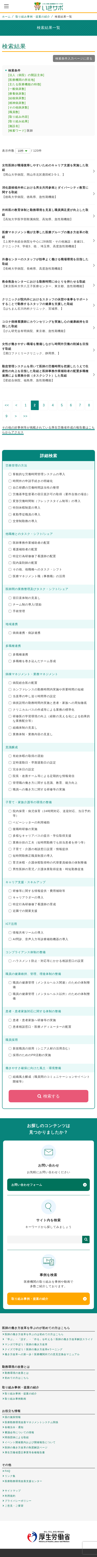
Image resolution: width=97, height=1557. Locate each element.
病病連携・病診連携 (25, 632)
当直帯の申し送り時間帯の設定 (32, 696)
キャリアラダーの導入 (26, 897)
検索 (86, 1239)
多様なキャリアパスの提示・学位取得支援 (40, 835)
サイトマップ (13, 1490)
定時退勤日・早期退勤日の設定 (32, 762)
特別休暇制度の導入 (25, 507)
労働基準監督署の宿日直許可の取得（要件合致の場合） (49, 494)
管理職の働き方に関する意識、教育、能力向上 (43, 782)
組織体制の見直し (23, 727)
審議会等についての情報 (19, 1432)
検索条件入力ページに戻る (73, 58)
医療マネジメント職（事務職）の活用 (37, 576)
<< (7, 405)
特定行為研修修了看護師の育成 (32, 904)
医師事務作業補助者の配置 (29, 542)
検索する (48, 1096)
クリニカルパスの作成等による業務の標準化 (42, 709)
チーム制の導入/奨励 (25, 604)
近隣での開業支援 (23, 910)
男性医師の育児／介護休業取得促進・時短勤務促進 (46, 869)
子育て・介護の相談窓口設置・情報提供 (38, 849)
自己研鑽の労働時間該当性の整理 (34, 487)
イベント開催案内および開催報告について (30, 1442)
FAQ (7, 1471)
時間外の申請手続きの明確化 (31, 481)
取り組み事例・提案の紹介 (32, 16)
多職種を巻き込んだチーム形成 (32, 661)
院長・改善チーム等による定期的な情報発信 (42, 776)
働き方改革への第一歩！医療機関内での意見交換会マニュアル (42, 1354)
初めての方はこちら (17, 1377)
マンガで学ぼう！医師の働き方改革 (26, 1344)
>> (25, 416)
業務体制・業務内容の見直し (31, 734)
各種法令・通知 (14, 1427)
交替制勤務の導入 (23, 521)
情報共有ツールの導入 (26, 932)
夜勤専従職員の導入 (25, 514)
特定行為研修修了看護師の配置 (32, 556)
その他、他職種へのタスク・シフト (35, 569)
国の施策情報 (13, 1417)
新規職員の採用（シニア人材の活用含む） (40, 1048)
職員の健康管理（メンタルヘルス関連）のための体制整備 (49, 985)
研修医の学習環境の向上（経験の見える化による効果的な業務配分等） (49, 718)
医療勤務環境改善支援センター (23, 1481)
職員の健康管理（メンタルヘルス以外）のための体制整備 (49, 996)
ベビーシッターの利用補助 (29, 822)
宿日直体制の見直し (25, 597)
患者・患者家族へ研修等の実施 (32, 1020)
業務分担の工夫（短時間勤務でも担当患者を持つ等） (48, 842)
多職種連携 (18, 654)
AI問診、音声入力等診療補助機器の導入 (38, 939)
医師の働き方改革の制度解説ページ (26, 1447)
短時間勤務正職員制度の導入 (31, 855)
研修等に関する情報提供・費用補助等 (37, 890)
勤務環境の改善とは (17, 1372)
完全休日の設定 (21, 769)
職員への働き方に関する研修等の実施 (37, 789)
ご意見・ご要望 (14, 1505)
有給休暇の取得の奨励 (26, 756)
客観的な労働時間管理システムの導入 (37, 474)
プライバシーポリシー (18, 1500)
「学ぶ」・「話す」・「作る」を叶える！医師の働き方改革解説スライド (49, 1339)
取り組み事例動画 (15, 1398)
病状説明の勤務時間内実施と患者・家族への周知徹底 (48, 702)
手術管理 (17, 611)
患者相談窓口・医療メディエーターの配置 (40, 1026)
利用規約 (10, 1495)
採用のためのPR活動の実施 (30, 1055)
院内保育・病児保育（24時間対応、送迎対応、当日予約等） (50, 813)
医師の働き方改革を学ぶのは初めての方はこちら (34, 1334)
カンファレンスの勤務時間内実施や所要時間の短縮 (46, 689)
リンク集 (10, 1476)
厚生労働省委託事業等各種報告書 (25, 1452)
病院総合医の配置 (23, 682)
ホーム (6, 16)
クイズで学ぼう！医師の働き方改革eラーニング (34, 1349)
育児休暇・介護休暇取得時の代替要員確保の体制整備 (48, 862)
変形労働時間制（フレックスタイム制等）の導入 (45, 501)
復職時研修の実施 (23, 829)
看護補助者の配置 (23, 549)
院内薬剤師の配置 (23, 562)
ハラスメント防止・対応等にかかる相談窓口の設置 (46, 960)
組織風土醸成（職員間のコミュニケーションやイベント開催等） (49, 1079)
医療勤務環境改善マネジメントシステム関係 (31, 1422)
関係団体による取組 (17, 1437)
